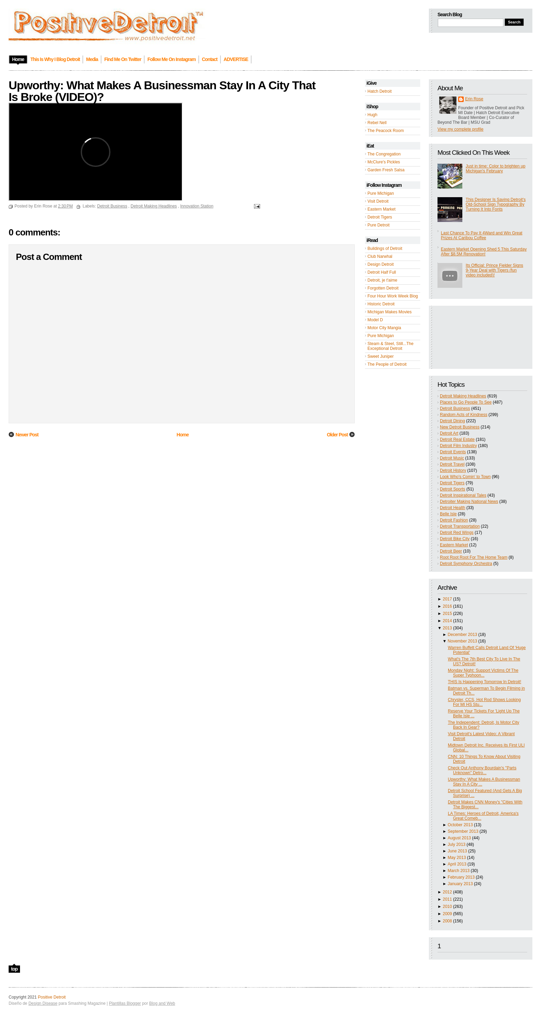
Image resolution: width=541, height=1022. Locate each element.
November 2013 (462, 641)
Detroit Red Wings (456, 532)
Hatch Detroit (379, 91)
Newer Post (27, 434)
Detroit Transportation (460, 526)
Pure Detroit (378, 225)
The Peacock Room (385, 130)
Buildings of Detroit (384, 248)
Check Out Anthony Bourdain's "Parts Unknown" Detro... (482, 770)
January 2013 (460, 883)
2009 (447, 913)
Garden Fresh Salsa (385, 170)
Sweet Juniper (380, 356)
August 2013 (459, 838)
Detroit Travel (452, 464)
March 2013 (459, 870)
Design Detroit (380, 264)
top (14, 969)
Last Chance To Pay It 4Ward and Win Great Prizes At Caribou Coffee (481, 235)
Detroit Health (452, 507)
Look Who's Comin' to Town (465, 476)
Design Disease (42, 1003)
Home (183, 434)
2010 (447, 906)
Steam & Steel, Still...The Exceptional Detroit (390, 346)
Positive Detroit (52, 997)
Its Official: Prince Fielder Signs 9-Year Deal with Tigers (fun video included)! (494, 270)
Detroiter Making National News (469, 501)
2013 (447, 628)
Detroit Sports (452, 489)
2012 (447, 892)
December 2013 (462, 634)
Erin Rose (474, 99)
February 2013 (461, 877)
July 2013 (456, 844)
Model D (375, 319)
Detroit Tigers (379, 217)
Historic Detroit (381, 304)
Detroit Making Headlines (463, 396)
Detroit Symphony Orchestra (466, 563)
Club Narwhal (379, 256)
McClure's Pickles (383, 162)
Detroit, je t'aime (382, 280)
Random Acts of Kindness (463, 414)
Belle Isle (448, 514)
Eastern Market (381, 209)
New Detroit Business (460, 427)
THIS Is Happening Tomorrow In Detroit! (484, 681)
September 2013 (463, 831)
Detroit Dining (452, 420)
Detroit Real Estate (457, 439)
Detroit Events (453, 451)
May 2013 (457, 857)
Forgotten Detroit (383, 288)
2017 (447, 599)
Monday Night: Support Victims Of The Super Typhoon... (483, 673)
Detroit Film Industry (458, 445)
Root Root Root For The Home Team (474, 557)
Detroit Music (452, 458)
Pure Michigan (380, 193)
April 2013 (457, 864)
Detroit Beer (451, 551)
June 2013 (457, 851)
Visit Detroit (377, 201)
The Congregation (384, 154)
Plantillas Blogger (125, 1003)
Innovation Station (196, 206)
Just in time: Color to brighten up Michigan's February (495, 168)
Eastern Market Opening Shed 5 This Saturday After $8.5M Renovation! (484, 251)
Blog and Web (162, 1003)
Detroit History (453, 470)
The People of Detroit (386, 364)
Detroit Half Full (381, 272)
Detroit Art (449, 433)
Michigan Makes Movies (389, 312)
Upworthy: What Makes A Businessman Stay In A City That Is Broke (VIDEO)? (162, 91)
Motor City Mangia (384, 327)
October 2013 (460, 824)
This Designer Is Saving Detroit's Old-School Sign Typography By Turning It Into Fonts (496, 204)
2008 (447, 921)
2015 (447, 613)
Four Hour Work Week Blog (392, 296)
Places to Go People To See (466, 402)
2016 (447, 606)
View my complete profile (460, 129)
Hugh (372, 114)
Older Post (337, 434)
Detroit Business (455, 408)
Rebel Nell (376, 122)
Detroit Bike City (455, 538)
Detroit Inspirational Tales (463, 495)
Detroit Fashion (454, 520)
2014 (447, 620)
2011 (447, 899)
